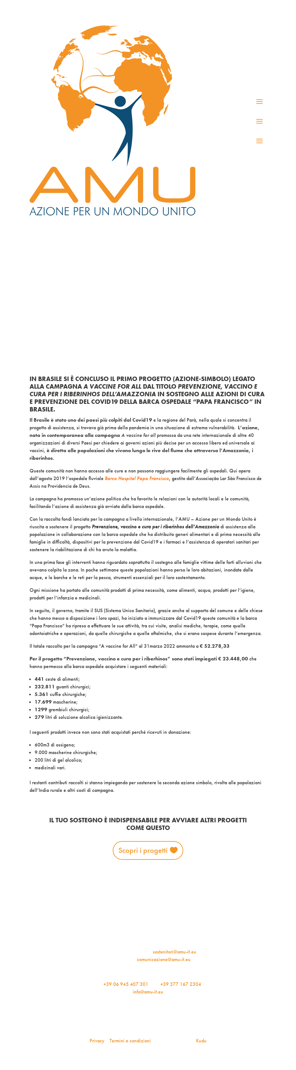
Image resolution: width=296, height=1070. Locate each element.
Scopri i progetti (142, 850)
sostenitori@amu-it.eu (174, 951)
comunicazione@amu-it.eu (164, 959)
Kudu (201, 1040)
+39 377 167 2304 (180, 984)
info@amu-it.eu (148, 991)
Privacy (97, 1040)
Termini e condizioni (130, 1040)
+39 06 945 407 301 (126, 984)
